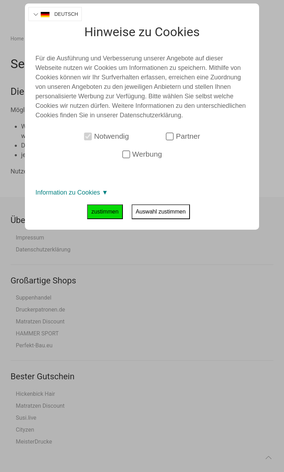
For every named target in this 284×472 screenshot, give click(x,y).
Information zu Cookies (71, 192)
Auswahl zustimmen (161, 212)
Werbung (142, 154)
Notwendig (106, 136)
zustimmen (104, 212)
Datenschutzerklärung (150, 115)
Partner (183, 136)
